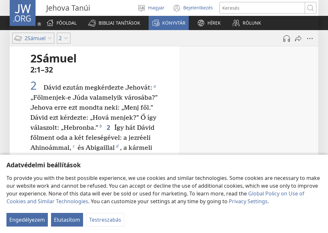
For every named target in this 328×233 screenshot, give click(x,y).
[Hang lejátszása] (286, 38)
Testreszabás (105, 219)
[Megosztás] (298, 38)
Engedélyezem (27, 219)
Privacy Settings (248, 201)
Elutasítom (67, 219)
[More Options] (310, 38)
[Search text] (262, 8)
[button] (114, 23)
